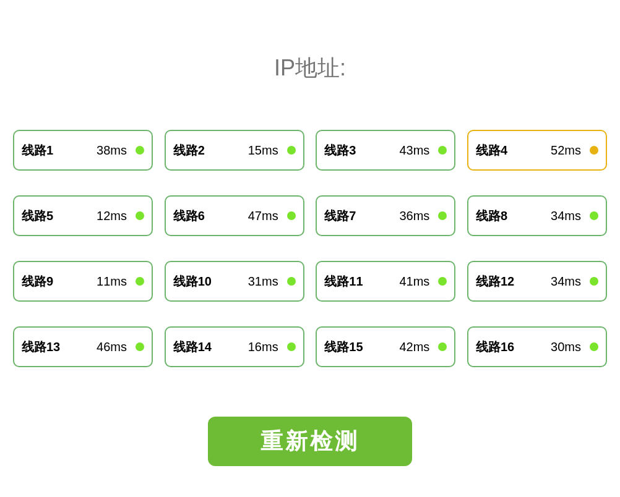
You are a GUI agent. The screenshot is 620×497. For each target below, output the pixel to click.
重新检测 (310, 441)
